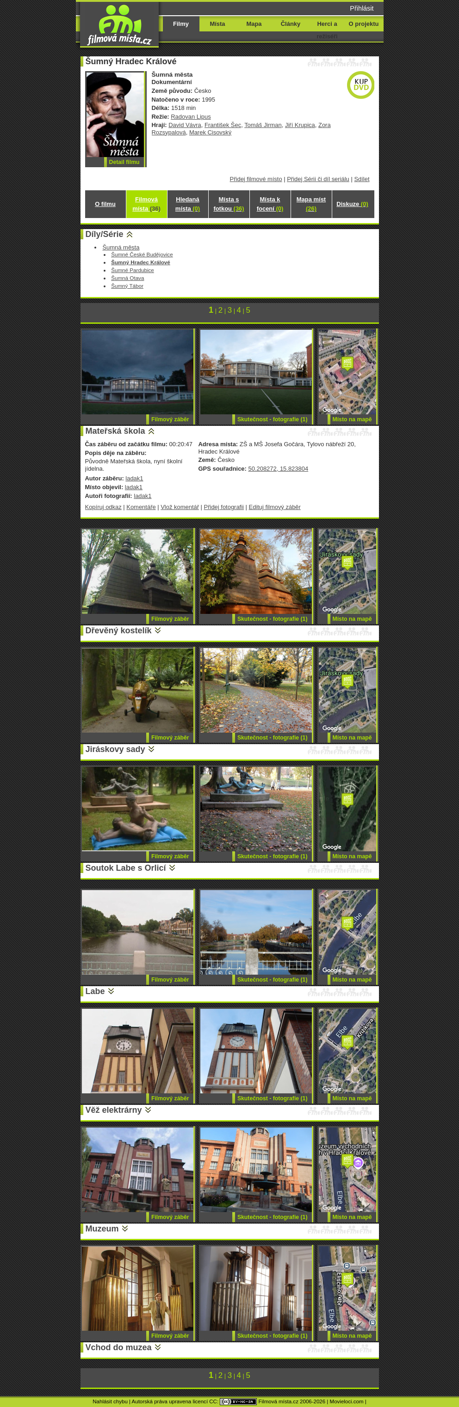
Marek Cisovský (210, 132)
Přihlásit (361, 8)
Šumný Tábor (127, 286)
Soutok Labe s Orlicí (126, 868)
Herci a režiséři (326, 30)
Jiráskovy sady (115, 749)
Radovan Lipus (191, 116)
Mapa (253, 23)
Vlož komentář (180, 506)
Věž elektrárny (114, 1110)
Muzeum (102, 1228)
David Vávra (184, 124)
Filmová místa (146, 204)
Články (290, 23)
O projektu (364, 23)
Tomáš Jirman (263, 124)
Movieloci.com (347, 1401)
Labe (95, 991)
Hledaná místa (187, 204)
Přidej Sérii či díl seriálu (318, 179)
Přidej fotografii (224, 506)
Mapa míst (311, 204)
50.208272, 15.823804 (278, 468)
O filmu (105, 203)
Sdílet (361, 179)
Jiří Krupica (300, 124)
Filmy (181, 23)
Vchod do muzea (119, 1347)
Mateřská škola (115, 431)
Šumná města (120, 247)
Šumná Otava (127, 278)
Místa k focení (270, 204)
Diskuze (352, 203)
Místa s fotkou (228, 204)
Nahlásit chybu (110, 1401)
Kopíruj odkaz (103, 506)
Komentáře (140, 506)
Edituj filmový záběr (275, 506)
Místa (217, 23)
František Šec (223, 124)
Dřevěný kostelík (119, 630)
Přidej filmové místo (256, 179)
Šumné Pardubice (132, 270)
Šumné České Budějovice (142, 254)
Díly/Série (105, 234)
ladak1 (134, 478)
